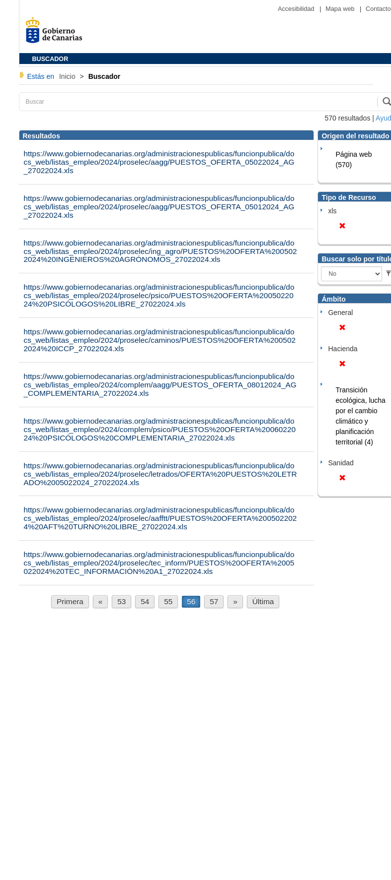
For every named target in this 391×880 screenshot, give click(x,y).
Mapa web (340, 8)
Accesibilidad (297, 8)
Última (263, 601)
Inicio (68, 76)
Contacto (378, 8)
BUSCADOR (50, 59)
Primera (70, 601)
